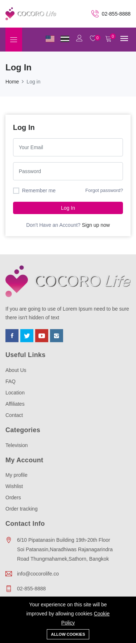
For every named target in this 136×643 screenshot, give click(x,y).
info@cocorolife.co (38, 574)
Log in (68, 208)
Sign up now (96, 225)
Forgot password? (104, 190)
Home (12, 82)
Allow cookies (68, 634)
